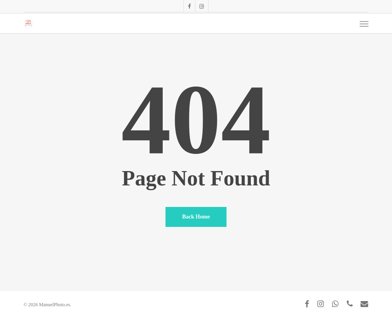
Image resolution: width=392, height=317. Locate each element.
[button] (364, 24)
